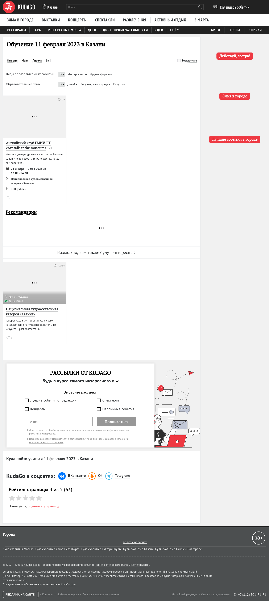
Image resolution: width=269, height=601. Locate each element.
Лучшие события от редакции (53, 400)
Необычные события (118, 409)
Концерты (37, 409)
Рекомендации (21, 212)
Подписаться (116, 421)
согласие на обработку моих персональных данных (62, 430)
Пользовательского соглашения (46, 442)
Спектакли (110, 400)
